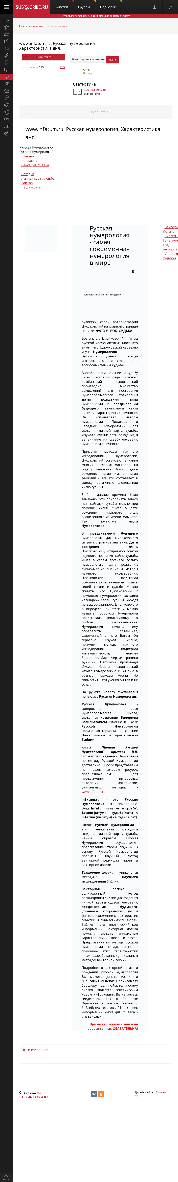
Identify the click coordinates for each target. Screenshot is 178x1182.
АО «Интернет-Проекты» (34, 1094)
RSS (62, 67)
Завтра (27, 183)
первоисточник (98, 1028)
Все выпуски (99, 112)
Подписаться (43, 57)
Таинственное (59, 26)
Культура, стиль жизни (32, 26)
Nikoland (161, 1092)
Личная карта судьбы (38, 178)
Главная (27, 156)
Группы (87, 4)
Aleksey (87, 73)
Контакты (29, 160)
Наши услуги (31, 187)
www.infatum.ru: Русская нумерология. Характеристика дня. (57, 46)
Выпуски (64, 4)
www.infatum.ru (93, 791)
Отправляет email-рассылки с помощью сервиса (96, 16)
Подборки (111, 4)
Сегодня (27, 174)
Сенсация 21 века (35, 165)
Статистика (84, 84)
